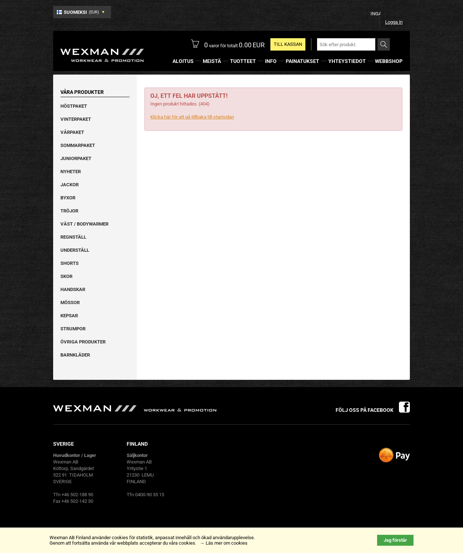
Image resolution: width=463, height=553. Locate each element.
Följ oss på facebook (373, 410)
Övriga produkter (83, 342)
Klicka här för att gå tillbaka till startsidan (192, 117)
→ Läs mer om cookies (224, 543)
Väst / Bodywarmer (84, 224)
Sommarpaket (77, 145)
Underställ (74, 250)
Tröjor (69, 211)
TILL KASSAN (288, 44)
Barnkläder (75, 355)
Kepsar (69, 315)
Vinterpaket (75, 119)
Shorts (69, 263)
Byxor (67, 197)
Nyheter (70, 171)
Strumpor (73, 328)
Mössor (70, 302)
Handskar (72, 289)
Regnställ (73, 237)
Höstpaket (73, 106)
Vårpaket (72, 132)
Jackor (69, 184)
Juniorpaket (75, 158)
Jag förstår (395, 540)
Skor (66, 276)
